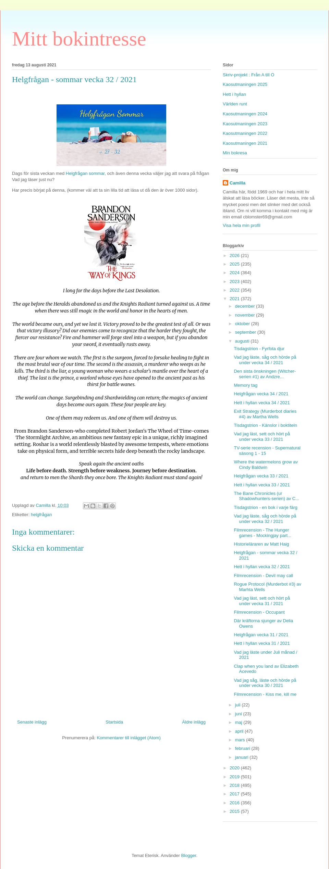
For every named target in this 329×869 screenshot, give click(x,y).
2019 (235, 776)
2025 (235, 264)
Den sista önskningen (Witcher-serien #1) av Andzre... (265, 374)
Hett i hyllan (234, 94)
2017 (235, 793)
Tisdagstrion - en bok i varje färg (265, 507)
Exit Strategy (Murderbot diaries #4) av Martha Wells (265, 414)
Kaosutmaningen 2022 (245, 133)
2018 (235, 785)
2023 (235, 281)
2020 (235, 767)
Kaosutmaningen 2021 (245, 143)
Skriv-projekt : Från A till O (248, 74)
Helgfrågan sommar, (86, 173)
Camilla (237, 183)
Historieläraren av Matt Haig (261, 544)
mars (240, 739)
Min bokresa (235, 152)
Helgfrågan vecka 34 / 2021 (261, 393)
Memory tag (245, 385)
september (246, 332)
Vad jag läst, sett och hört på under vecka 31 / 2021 (262, 601)
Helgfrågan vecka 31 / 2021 (261, 634)
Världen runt (235, 103)
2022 (235, 290)
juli (238, 704)
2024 (235, 272)
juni (239, 713)
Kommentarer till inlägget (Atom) (128, 737)
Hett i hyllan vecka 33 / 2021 (262, 484)
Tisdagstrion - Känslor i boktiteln (265, 425)
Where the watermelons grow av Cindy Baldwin (265, 464)
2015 (235, 811)
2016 (235, 802)
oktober (243, 323)
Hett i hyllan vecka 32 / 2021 (262, 566)
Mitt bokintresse (79, 38)
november (245, 315)
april (240, 731)
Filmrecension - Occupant (259, 612)
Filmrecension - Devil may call (263, 575)
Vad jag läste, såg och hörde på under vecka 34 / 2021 (265, 360)
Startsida (114, 722)
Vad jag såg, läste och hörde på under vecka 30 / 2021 (265, 683)
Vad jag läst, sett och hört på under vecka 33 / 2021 (262, 436)
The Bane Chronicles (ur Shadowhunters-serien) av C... (266, 496)
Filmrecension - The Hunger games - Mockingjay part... (262, 532)
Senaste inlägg (32, 722)
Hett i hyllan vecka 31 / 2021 (262, 643)
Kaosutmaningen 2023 (245, 123)
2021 (235, 298)
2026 (235, 255)
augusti (243, 341)
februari (243, 748)
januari (242, 757)
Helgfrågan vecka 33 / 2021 (261, 475)
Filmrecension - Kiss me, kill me (265, 694)
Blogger (188, 855)
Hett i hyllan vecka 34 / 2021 (262, 402)
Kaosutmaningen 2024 (245, 113)
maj (239, 722)
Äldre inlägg (194, 722)
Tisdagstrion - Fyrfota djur (259, 348)
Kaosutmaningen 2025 (245, 84)
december (245, 306)
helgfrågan (41, 514)
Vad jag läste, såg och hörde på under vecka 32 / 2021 (265, 518)
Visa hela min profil (241, 225)
